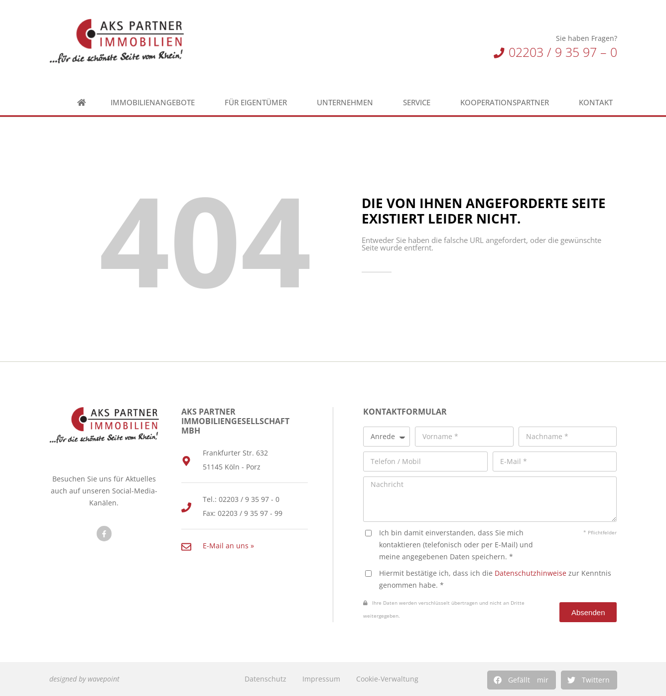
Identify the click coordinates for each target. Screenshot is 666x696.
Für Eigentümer (258, 102)
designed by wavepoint (84, 679)
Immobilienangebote (155, 102)
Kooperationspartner (507, 102)
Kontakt (598, 102)
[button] (521, 680)
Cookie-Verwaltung (387, 679)
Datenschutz (265, 679)
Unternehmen (347, 102)
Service (419, 102)
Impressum (321, 679)
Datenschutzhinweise (530, 573)
